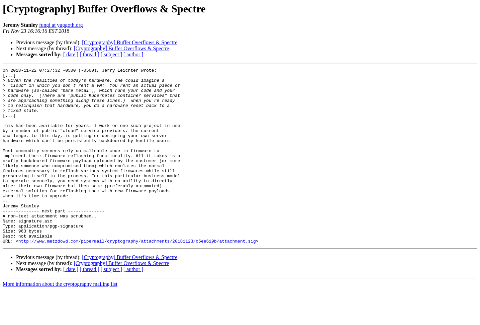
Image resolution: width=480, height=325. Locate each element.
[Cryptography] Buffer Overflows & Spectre (129, 42)
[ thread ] (89, 54)
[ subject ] (111, 54)
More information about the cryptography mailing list (60, 319)
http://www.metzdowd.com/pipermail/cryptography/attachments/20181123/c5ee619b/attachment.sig (137, 276)
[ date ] (70, 54)
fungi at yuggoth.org (61, 25)
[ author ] (133, 54)
